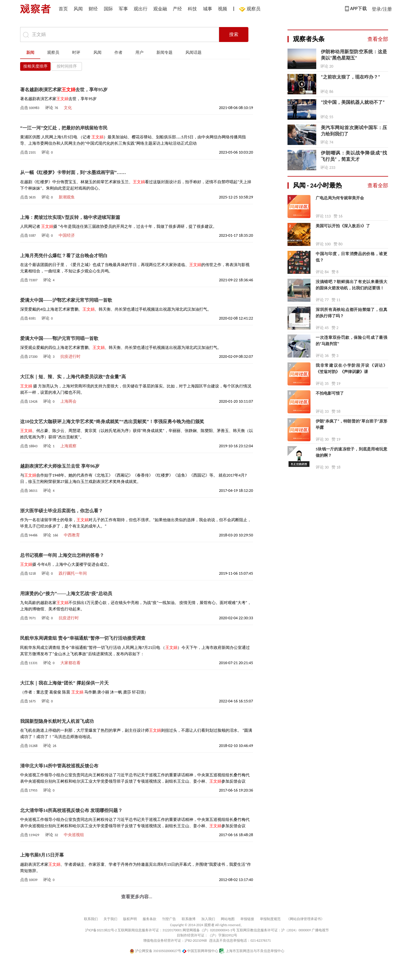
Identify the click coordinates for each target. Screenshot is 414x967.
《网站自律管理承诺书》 (305, 919)
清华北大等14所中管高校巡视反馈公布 (59, 765)
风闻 (78, 9)
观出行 (140, 9)
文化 (68, 107)
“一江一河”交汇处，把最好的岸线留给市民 (64, 127)
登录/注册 (382, 9)
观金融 (160, 9)
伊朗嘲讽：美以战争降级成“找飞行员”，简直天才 (354, 156)
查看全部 (377, 39)
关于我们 (110, 919)
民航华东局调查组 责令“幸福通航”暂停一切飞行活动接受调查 (82, 638)
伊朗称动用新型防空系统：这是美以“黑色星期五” (354, 55)
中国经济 (67, 235)
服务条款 (149, 919)
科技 (192, 9)
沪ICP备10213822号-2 (101, 930)
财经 (93, 9)
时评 (76, 52)
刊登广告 (169, 919)
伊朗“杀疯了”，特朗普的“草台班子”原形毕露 (351, 424)
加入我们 (208, 919)
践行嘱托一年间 (73, 573)
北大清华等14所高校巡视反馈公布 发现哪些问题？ (71, 810)
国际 (108, 9)
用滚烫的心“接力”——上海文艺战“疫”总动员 (66, 593)
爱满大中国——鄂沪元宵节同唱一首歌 (59, 338)
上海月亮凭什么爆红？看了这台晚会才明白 (64, 255)
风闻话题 (193, 52)
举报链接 (247, 919)
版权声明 (130, 919)
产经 (177, 9)
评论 (51, 107)
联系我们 (91, 919)
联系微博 (188, 919)
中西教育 (72, 535)
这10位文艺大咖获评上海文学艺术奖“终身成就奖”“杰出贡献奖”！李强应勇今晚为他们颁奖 (112, 421)
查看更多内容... (136, 896)
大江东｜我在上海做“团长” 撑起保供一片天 (64, 683)
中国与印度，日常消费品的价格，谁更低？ (351, 257)
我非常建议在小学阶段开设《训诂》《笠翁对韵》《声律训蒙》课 (351, 368)
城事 (207, 9)
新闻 (30, 52)
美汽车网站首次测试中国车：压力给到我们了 (354, 131)
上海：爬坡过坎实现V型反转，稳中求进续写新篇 (70, 217)
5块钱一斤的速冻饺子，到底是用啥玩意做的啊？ (351, 452)
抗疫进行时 (70, 356)
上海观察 (68, 446)
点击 (29, 107)
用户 (139, 52)
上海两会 (68, 401)
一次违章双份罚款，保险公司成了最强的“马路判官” (351, 340)
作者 (118, 52)
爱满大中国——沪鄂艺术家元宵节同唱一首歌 (66, 300)
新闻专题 (164, 52)
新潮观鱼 (67, 197)
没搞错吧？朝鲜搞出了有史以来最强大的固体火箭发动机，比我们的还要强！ (351, 285)
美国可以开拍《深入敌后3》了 (343, 225)
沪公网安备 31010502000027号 (155, 951)
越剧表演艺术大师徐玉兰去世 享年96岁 (59, 466)
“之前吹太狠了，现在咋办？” (350, 77)
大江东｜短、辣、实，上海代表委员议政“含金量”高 (73, 376)
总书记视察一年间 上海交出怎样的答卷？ (62, 555)
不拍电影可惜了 (330, 393)
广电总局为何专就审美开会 (340, 198)
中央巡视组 (74, 834)
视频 (222, 9)
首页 (63, 9)
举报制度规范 (270, 919)
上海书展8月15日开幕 (42, 855)
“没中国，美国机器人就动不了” (353, 102)
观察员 (250, 9)
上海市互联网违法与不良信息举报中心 (251, 951)
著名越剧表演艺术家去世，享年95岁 (64, 89)
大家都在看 (70, 662)
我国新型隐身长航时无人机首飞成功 (57, 721)
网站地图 (228, 919)
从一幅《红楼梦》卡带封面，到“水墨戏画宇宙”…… (73, 172)
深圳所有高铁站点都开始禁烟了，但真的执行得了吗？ (351, 312)
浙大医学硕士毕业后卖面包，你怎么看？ (61, 510)
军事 (123, 9)
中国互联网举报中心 (200, 951)
